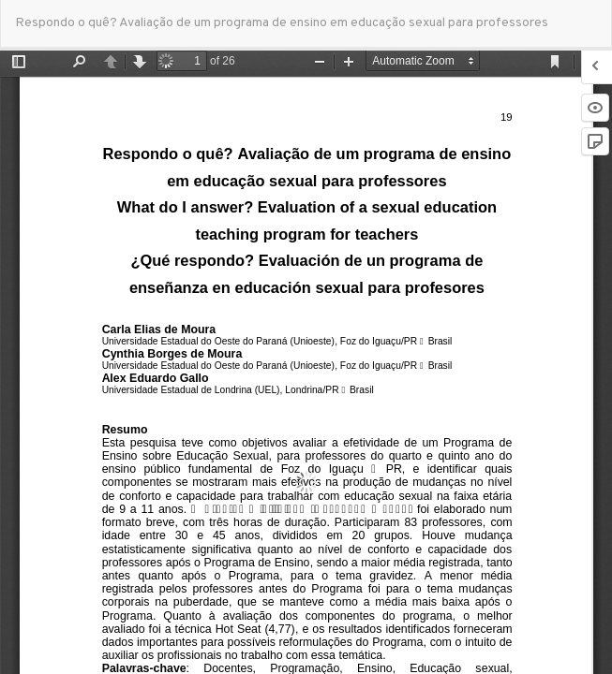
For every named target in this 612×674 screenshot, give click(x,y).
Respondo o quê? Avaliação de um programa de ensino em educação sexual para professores (281, 23)
